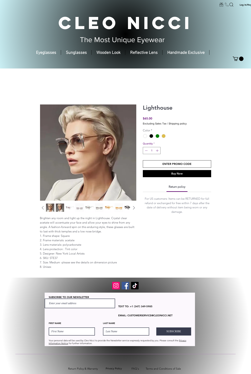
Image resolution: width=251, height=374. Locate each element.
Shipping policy (178, 123)
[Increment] (157, 150)
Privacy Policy (114, 368)
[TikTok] (135, 285)
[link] (177, 187)
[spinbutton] (151, 150)
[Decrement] (145, 150)
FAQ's (135, 368)
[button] (238, 59)
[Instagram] (116, 285)
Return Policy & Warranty (83, 368)
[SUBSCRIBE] (173, 331)
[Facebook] (125, 285)
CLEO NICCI (125, 23)
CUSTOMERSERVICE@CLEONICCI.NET (149, 315)
